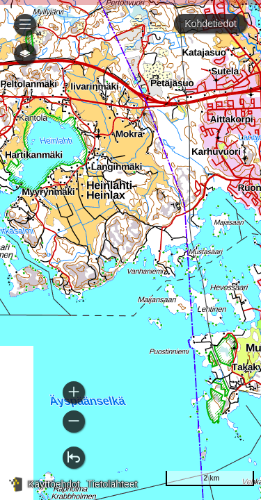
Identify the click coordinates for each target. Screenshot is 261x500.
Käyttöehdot (54, 484)
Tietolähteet (112, 484)
